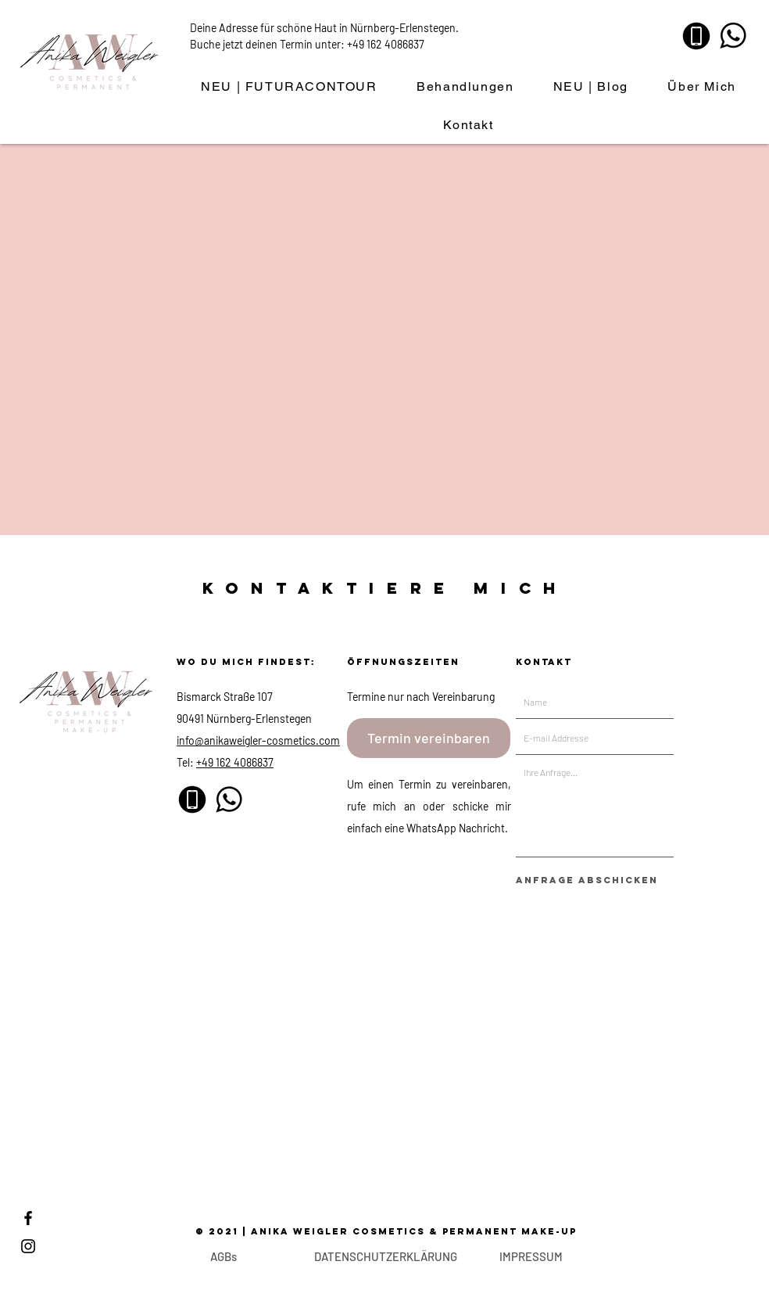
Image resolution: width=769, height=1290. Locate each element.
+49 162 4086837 (385, 44)
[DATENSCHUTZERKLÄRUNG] (385, 1256)
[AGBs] (223, 1256)
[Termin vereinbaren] (428, 738)
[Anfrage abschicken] (587, 880)
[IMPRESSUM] (530, 1256)
